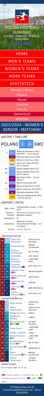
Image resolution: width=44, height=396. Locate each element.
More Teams (22, 76)
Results (22, 109)
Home (22, 53)
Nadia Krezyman (17, 336)
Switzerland (22, 114)
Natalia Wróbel (16, 347)
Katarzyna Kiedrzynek (16, 240)
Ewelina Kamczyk (15, 293)
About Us (16, 43)
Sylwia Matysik (18, 246)
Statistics (22, 83)
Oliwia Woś (16, 256)
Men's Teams (22, 61)
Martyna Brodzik (17, 321)
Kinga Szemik (16, 303)
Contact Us (27, 43)
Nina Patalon (7, 367)
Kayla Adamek (17, 281)
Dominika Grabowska (16, 265)
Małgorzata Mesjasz (15, 317)
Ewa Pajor (15, 286)
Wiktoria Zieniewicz (16, 260)
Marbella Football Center (29, 212)
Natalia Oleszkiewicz (15, 359)
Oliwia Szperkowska (16, 308)
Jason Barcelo (24, 229)
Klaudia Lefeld (17, 270)
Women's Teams (22, 68)
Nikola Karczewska (15, 353)
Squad (22, 99)
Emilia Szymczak (18, 275)
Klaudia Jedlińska (18, 332)
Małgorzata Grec (17, 313)
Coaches (22, 104)
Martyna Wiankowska (17, 251)
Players (22, 95)
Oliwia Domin (16, 328)
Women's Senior (22, 90)
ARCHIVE (22, 119)
